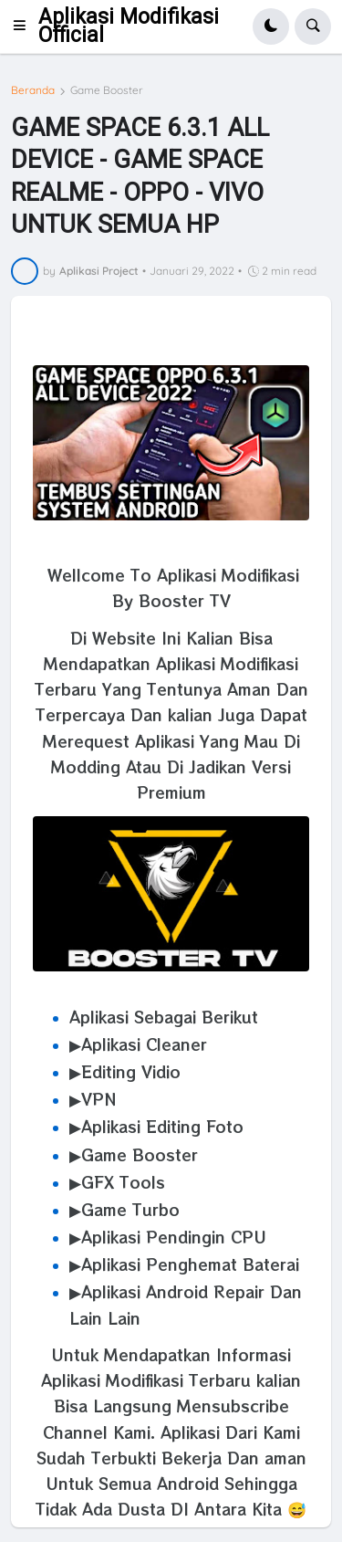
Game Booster (106, 90)
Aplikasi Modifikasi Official (128, 26)
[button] (24, 26)
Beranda (33, 90)
